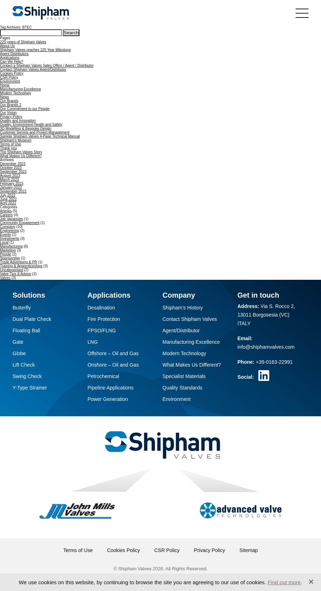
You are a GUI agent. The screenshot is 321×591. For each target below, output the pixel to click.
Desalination (101, 308)
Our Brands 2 (10, 105)
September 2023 (13, 172)
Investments (9, 238)
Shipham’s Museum (15, 140)
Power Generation (108, 399)
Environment (10, 81)
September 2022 (13, 191)
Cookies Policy (12, 73)
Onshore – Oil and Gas (113, 365)
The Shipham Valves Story (21, 152)
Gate (18, 342)
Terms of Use (10, 144)
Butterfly (22, 308)
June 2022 (8, 199)
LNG (93, 342)
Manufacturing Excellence (20, 89)
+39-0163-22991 (274, 362)
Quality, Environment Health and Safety (31, 124)
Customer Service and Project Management (34, 132)
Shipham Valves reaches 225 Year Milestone (35, 50)
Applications (9, 58)
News (4, 97)
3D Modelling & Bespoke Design (25, 128)
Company (7, 227)
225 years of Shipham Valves (23, 42)
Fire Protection (104, 319)
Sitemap (248, 550)
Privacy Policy (11, 117)
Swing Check (27, 376)
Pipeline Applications (110, 388)
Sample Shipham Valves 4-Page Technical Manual (40, 136)
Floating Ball (26, 330)
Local (4, 242)
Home (5, 85)
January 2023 (11, 187)
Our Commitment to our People (24, 109)
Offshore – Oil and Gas (113, 353)
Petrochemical (104, 376)
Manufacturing (11, 246)
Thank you (8, 148)
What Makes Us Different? (21, 156)
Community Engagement (19, 223)
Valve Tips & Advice (15, 274)
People (5, 254)
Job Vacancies (11, 219)
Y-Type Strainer (30, 388)
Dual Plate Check (32, 319)
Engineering (9, 231)
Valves (5, 278)
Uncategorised (11, 270)
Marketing (8, 250)
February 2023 (11, 183)
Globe (19, 353)
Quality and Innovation (18, 121)
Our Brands (9, 101)
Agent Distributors (14, 54)
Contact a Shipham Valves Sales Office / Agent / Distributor (46, 66)
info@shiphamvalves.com (266, 347)
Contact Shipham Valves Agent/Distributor (33, 69)
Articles (6, 211)
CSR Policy (9, 77)
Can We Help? (11, 62)
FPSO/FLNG (102, 330)
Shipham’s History (182, 308)
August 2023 (10, 176)
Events (5, 235)
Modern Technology (15, 93)
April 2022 (8, 203)
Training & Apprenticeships (21, 266)
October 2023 (11, 168)
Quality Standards (182, 388)
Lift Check (24, 365)
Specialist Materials (184, 376)
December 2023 (12, 164)
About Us (7, 46)
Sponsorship (10, 258)
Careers (6, 215)
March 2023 (9, 180)
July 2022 (7, 195)
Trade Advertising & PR (18, 262)
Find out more (284, 582)
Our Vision (8, 113)
